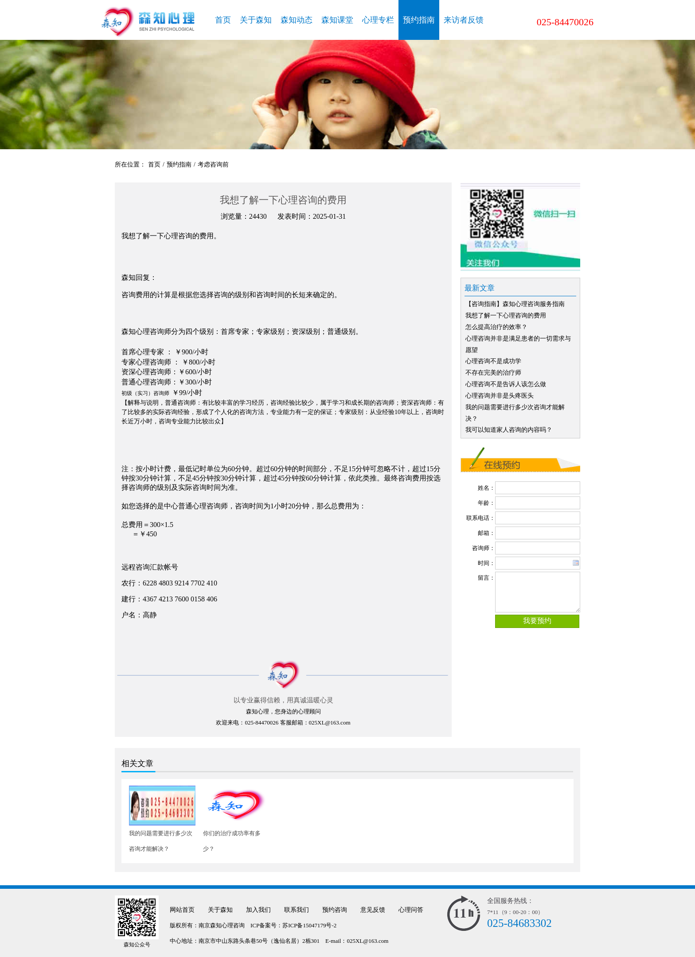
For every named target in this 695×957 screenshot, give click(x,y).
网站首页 (182, 910)
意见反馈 (372, 910)
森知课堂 (337, 19)
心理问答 (410, 910)
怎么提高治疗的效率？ (496, 327)
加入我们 (258, 910)
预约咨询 (334, 910)
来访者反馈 (464, 19)
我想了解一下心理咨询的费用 (505, 315)
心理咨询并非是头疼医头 (499, 395)
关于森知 (256, 19)
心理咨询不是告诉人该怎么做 (505, 384)
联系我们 (296, 910)
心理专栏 (378, 19)
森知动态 (296, 19)
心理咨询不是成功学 (493, 361)
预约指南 (419, 19)
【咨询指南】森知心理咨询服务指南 (515, 304)
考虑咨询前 (213, 164)
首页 (223, 19)
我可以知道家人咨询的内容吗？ (508, 429)
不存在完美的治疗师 (493, 372)
